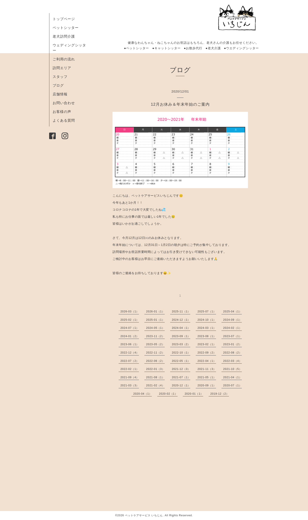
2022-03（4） (232, 360)
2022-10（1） (181, 352)
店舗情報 (60, 94)
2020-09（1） (206, 385)
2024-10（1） (206, 319)
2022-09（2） (206, 352)
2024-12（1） (181, 319)
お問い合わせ (64, 103)
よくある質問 (64, 120)
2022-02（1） (129, 369)
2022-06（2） (155, 360)
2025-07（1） (206, 311)
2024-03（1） (206, 327)
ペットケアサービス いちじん (144, 515)
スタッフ (60, 77)
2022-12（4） (129, 352)
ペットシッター (66, 28)
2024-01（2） (129, 336)
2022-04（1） (206, 360)
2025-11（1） (181, 311)
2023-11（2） (155, 336)
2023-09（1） (181, 336)
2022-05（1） (181, 360)
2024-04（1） (181, 327)
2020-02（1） (168, 393)
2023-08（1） (206, 336)
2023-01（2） (232, 344)
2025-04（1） (232, 311)
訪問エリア (62, 68)
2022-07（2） (129, 360)
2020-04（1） (142, 393)
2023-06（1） (129, 344)
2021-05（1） (206, 377)
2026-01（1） (155, 311)
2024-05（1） (155, 327)
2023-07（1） (232, 336)
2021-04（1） (232, 377)
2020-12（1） (181, 385)
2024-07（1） (129, 327)
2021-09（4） (129, 377)
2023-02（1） (206, 344)
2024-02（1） (232, 327)
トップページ (64, 19)
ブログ (58, 85)
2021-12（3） (181, 369)
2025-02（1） (129, 319)
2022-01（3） (155, 369)
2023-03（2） (181, 344)
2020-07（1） (232, 385)
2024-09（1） (232, 319)
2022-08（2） (232, 352)
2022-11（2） (155, 352)
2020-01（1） (194, 393)
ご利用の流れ (64, 59)
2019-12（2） (219, 393)
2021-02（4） (155, 385)
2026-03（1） (129, 311)
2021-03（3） (129, 385)
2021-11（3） (206, 369)
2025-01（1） (155, 319)
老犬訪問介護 (64, 36)
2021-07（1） (181, 377)
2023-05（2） (155, 344)
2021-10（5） (232, 369)
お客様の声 (62, 112)
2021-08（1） (155, 377)
